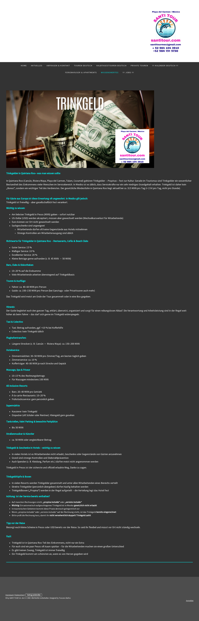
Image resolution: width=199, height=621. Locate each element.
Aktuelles (36, 65)
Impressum (10, 595)
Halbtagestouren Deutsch (111, 65)
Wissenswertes (110, 72)
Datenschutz (19, 595)
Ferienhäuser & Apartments (81, 72)
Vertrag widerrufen (33, 595)
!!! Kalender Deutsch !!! (165, 65)
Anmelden (189, 600)
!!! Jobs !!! (128, 72)
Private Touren (139, 65)
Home (24, 65)
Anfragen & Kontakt (58, 65)
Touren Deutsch (83, 65)
